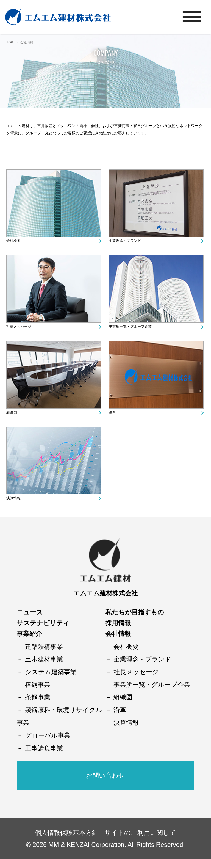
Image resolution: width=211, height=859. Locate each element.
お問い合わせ (105, 775)
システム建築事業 (51, 671)
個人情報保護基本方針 (66, 832)
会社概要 (13, 241)
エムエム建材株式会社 (105, 593)
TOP (9, 42)
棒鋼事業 (37, 684)
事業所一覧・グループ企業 (130, 326)
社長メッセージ (18, 326)
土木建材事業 (44, 659)
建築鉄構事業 (44, 646)
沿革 (112, 412)
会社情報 (118, 633)
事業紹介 (29, 633)
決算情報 (13, 498)
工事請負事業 (44, 748)
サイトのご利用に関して (140, 832)
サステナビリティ (43, 623)
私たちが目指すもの (135, 612)
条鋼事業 (37, 697)
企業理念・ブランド (125, 241)
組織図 (11, 412)
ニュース (30, 612)
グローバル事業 (47, 735)
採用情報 (118, 623)
